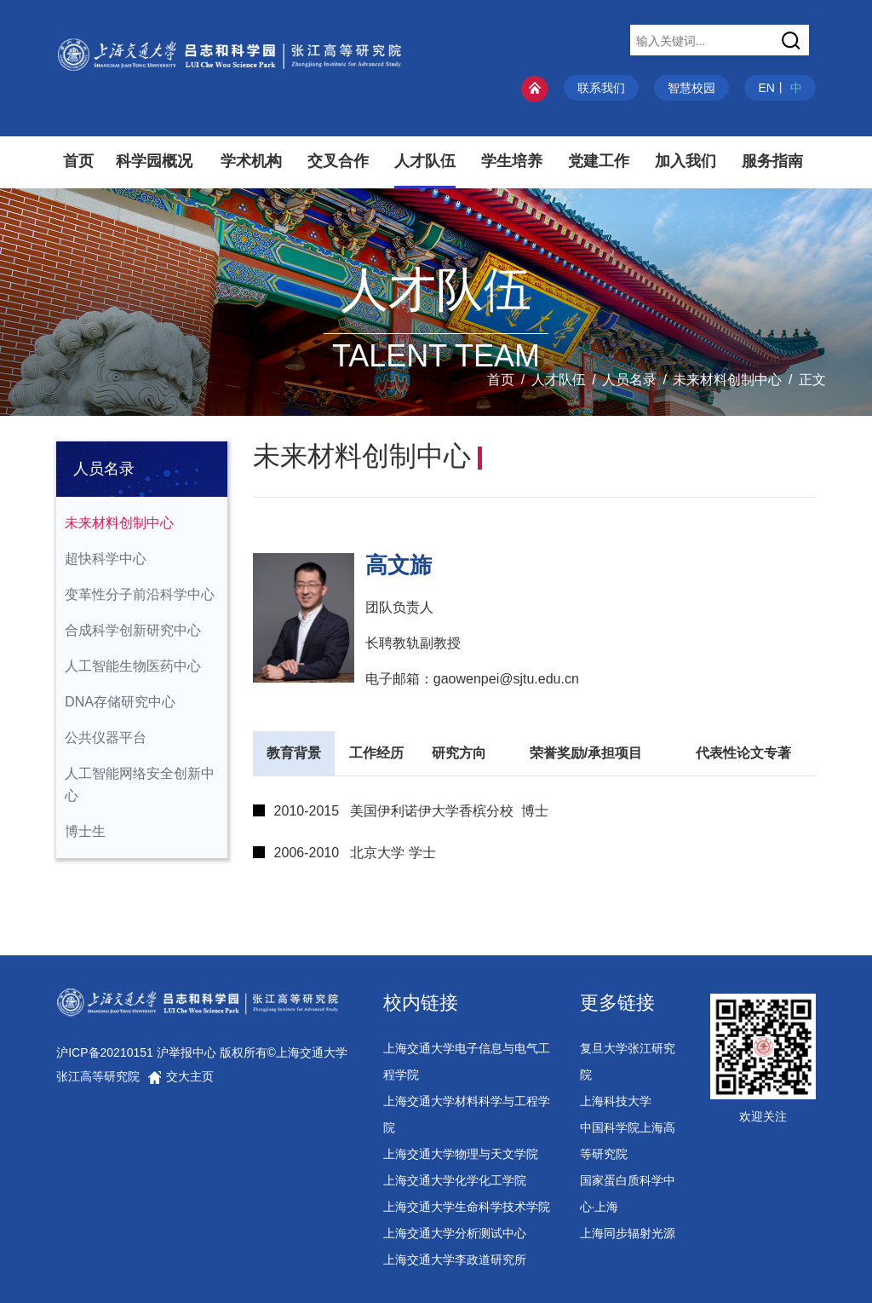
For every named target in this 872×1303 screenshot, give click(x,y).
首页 (500, 379)
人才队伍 (558, 379)
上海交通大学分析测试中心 (454, 1233)
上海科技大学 (615, 1101)
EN (766, 88)
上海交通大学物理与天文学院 (460, 1154)
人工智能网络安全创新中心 (140, 784)
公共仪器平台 (105, 737)
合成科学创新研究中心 (133, 630)
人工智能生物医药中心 (133, 666)
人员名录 (629, 379)
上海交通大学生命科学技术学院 (466, 1207)
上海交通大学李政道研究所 (454, 1259)
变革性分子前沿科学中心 (140, 594)
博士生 (85, 831)
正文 (812, 379)
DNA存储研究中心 (120, 702)
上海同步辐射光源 (627, 1233)
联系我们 (601, 88)
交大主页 (180, 1076)
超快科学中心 (105, 558)
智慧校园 (691, 88)
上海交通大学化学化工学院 (454, 1180)
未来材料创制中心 (727, 379)
